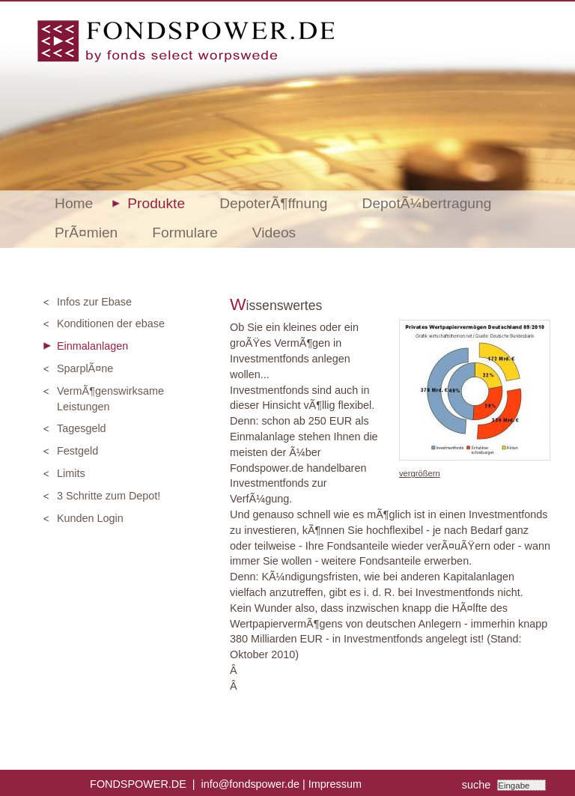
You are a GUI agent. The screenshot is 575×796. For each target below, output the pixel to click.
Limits (71, 473)
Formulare (184, 232)
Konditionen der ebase (111, 323)
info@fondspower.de (250, 784)
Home (74, 203)
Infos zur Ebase (94, 302)
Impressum (335, 784)
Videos (274, 232)
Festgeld (77, 451)
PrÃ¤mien (86, 232)
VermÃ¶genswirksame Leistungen (110, 399)
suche (477, 785)
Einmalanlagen (92, 346)
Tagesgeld (81, 428)
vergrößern (419, 473)
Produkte (156, 203)
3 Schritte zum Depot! (108, 496)
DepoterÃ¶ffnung (273, 203)
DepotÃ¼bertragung (427, 203)
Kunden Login (90, 518)
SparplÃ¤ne (85, 368)
